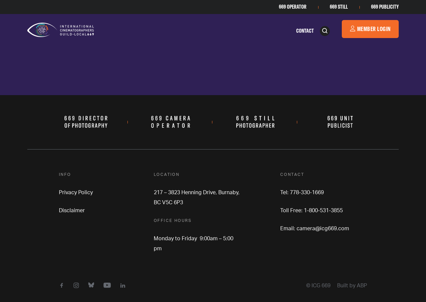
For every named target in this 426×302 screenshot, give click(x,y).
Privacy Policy (76, 192)
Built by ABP (352, 285)
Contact (305, 30)
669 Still (339, 6)
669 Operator (293, 6)
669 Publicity (385, 6)
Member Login (370, 29)
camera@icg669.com (323, 228)
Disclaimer (72, 210)
